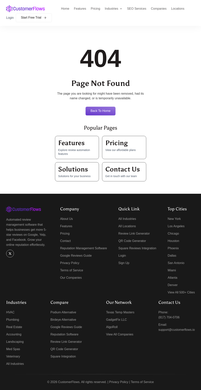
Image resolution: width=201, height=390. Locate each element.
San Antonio (176, 263)
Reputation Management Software (83, 248)
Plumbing (12, 319)
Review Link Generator (134, 233)
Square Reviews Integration (137, 248)
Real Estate (14, 327)
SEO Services (136, 8)
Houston (173, 241)
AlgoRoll (112, 327)
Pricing (95, 8)
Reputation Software (65, 334)
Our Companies (71, 277)
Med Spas (13, 349)
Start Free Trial (34, 17)
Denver (173, 285)
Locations (177, 8)
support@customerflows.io (176, 329)
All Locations (127, 226)
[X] (10, 253)
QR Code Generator (132, 241)
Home (65, 8)
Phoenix (173, 248)
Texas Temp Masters (120, 312)
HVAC (10, 312)
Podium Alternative (63, 312)
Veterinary (13, 356)
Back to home (100, 110)
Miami (172, 270)
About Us (66, 218)
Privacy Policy (69, 263)
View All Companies (119, 334)
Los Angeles (176, 226)
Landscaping (15, 341)
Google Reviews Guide (76, 255)
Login (10, 17)
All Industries (127, 218)
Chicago (173, 233)
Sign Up (123, 263)
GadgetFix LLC (116, 319)
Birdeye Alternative (63, 319)
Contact (65, 241)
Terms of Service (71, 270)
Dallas (172, 255)
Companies (158, 8)
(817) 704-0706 (168, 317)
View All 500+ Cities (181, 292)
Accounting (13, 334)
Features (80, 8)
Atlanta (172, 277)
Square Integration (63, 356)
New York (174, 218)
